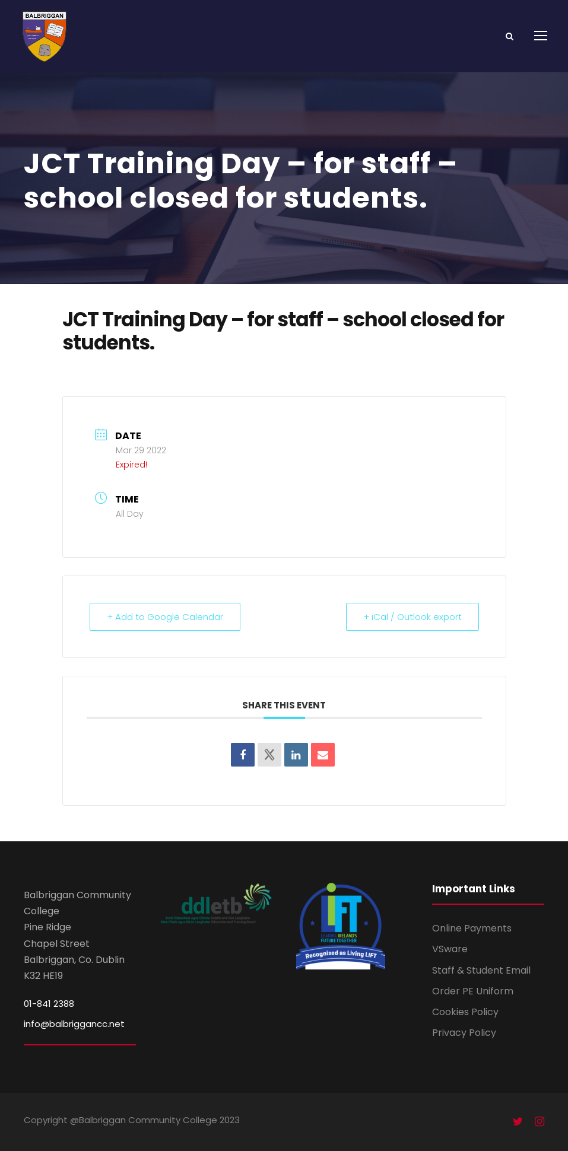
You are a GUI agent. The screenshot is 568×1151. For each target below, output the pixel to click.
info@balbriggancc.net (74, 1024)
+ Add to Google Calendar (165, 617)
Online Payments (472, 928)
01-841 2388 (49, 1003)
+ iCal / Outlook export (412, 617)
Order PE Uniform (472, 991)
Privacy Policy (464, 1032)
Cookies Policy (465, 1012)
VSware (450, 949)
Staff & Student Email (481, 970)
